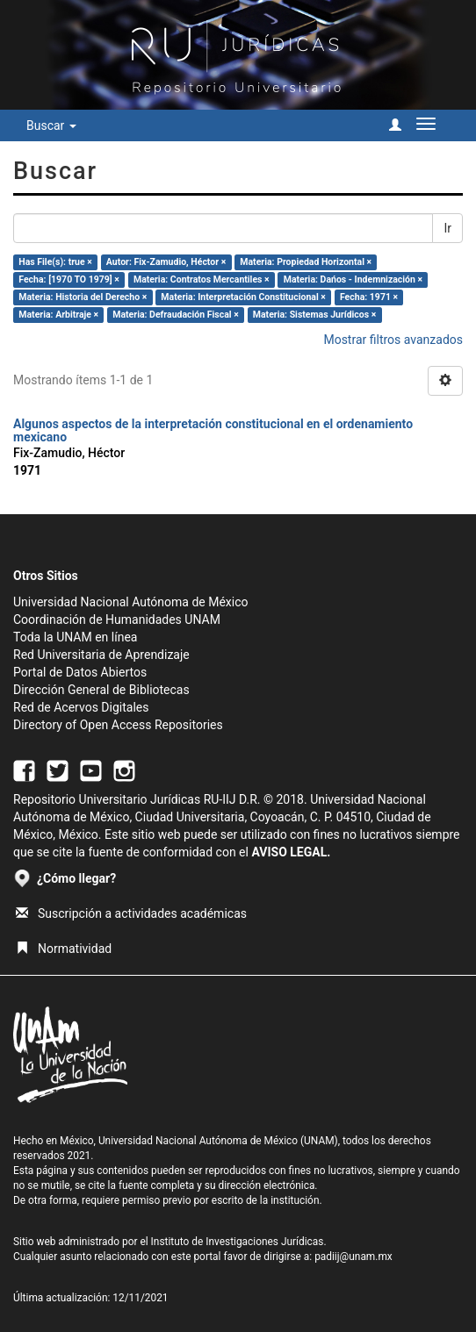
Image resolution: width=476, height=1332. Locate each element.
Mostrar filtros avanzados (393, 340)
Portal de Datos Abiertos (80, 672)
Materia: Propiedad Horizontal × (305, 262)
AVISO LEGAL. (290, 852)
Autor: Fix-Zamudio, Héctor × (166, 262)
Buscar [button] (51, 125)
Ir (447, 228)
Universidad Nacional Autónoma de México (131, 602)
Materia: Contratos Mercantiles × (201, 279)
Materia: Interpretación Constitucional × (243, 297)
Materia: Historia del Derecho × (82, 297)
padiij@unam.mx (353, 1256)
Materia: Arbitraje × (58, 314)
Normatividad (64, 949)
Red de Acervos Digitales (80, 707)
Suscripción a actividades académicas (131, 913)
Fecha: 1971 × (369, 297)
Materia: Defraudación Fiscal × (175, 314)
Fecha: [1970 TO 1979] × (68, 279)
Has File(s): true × (54, 262)
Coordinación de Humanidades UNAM (116, 619)
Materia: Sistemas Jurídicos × (315, 314)
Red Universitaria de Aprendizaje (101, 655)
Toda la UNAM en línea (75, 637)
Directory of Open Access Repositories (118, 725)
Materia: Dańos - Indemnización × (353, 279)
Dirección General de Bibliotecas (101, 690)
